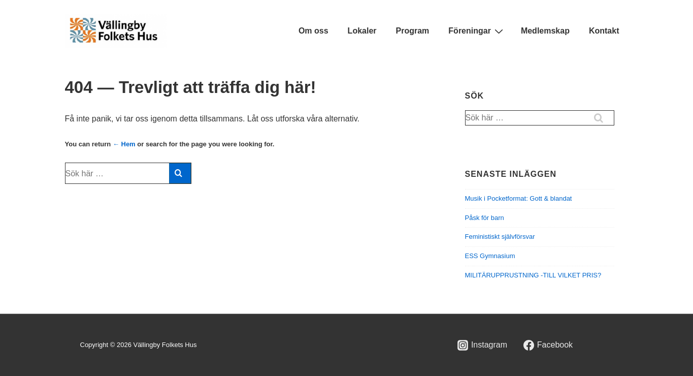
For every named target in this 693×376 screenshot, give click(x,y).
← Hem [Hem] (124, 144)
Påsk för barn (484, 218)
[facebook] (548, 345)
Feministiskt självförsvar (500, 236)
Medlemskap (545, 30)
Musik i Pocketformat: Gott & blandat (518, 198)
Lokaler (362, 30)
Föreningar (477, 31)
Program (413, 30)
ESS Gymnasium (490, 256)
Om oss (313, 30)
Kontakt (604, 30)
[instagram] (482, 345)
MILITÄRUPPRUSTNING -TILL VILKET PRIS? (533, 275)
